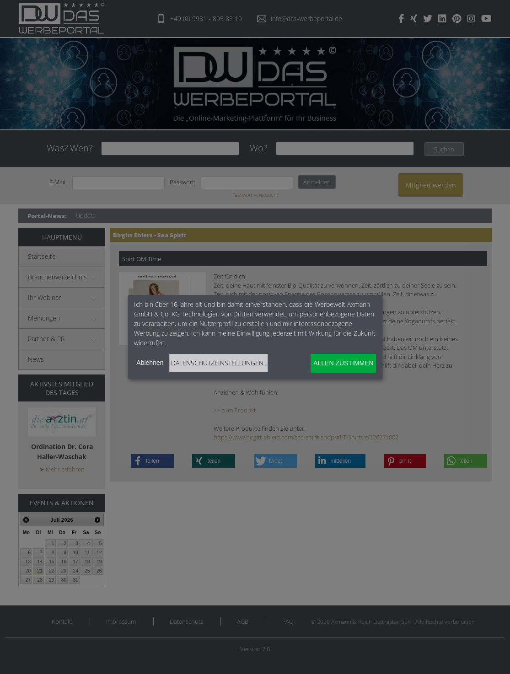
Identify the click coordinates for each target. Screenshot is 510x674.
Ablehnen (149, 362)
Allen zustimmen (343, 363)
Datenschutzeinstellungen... (219, 362)
